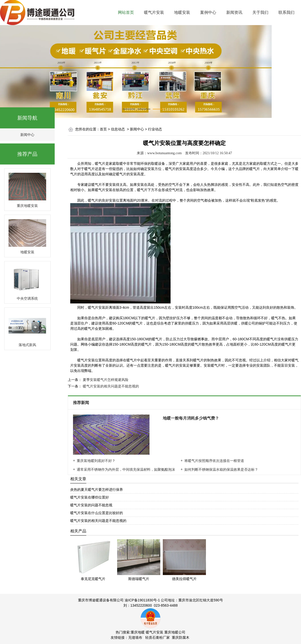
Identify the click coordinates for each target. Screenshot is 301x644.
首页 (103, 129)
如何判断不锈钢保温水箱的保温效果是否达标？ (221, 469)
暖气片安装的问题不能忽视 (91, 505)
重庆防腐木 (180, 637)
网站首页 (126, 12)
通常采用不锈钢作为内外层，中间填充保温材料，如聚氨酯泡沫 (126, 469)
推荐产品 (27, 154)
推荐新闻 (81, 402)
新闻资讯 (234, 12)
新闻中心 (27, 135)
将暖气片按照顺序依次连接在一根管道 (214, 461)
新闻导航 (27, 118)
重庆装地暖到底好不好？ (96, 461)
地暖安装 (182, 12)
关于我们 (260, 12)
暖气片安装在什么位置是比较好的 (96, 513)
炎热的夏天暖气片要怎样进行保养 (96, 490)
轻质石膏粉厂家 (157, 637)
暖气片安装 (154, 12)
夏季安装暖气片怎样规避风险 (105, 380)
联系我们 (286, 12)
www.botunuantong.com (164, 153)
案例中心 (208, 12)
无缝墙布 (135, 637)
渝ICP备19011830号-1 (142, 600)
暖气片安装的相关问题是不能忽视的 (110, 386)
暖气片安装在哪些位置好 (89, 497)
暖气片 (96, 185)
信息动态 (118, 129)
